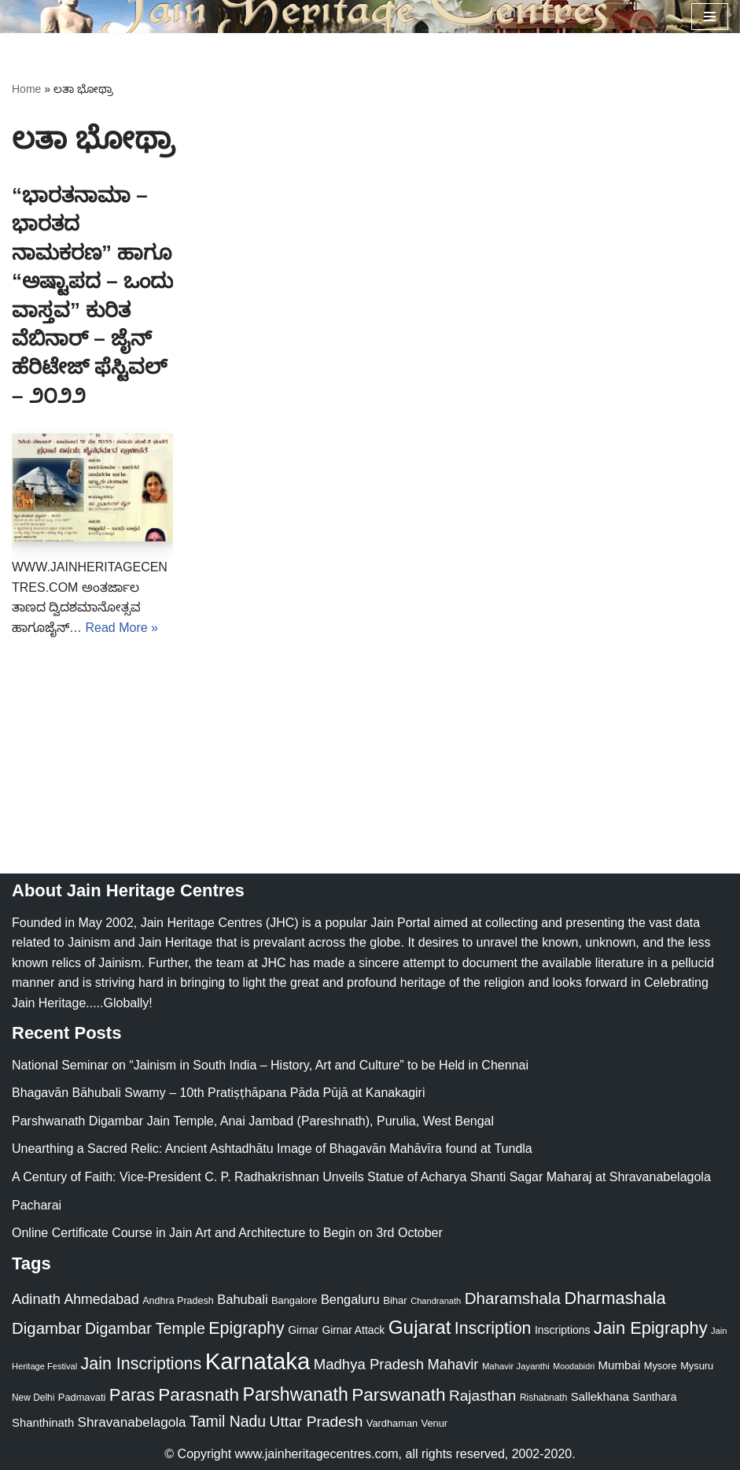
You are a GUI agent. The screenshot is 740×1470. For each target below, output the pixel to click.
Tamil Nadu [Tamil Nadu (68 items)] (228, 1421)
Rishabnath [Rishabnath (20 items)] (543, 1397)
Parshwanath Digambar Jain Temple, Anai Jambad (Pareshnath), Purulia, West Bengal (253, 1121)
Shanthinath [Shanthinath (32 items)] (43, 1422)
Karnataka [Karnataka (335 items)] (258, 1361)
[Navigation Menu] (709, 16)
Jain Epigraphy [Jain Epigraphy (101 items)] (651, 1328)
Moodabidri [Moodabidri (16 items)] (574, 1366)
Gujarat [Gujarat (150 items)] (419, 1327)
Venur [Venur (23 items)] (434, 1423)
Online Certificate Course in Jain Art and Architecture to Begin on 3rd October (227, 1232)
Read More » (121, 627)
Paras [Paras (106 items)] (132, 1395)
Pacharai (36, 1205)
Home (26, 89)
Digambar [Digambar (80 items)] (47, 1328)
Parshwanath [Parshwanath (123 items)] (295, 1394)
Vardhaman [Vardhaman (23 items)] (392, 1423)
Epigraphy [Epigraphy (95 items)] (246, 1328)
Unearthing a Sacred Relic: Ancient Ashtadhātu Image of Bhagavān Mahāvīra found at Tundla (272, 1148)
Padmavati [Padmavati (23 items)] (82, 1397)
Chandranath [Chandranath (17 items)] (435, 1301)
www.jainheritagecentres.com (317, 1454)
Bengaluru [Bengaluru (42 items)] (350, 1299)
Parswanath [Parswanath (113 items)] (398, 1395)
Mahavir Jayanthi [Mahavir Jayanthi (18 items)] (516, 1366)
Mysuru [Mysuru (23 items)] (696, 1366)
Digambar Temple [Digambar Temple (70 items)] (145, 1328)
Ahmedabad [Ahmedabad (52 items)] (101, 1299)
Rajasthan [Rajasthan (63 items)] (483, 1395)
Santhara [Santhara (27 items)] (654, 1397)
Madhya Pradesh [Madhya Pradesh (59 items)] (369, 1364)
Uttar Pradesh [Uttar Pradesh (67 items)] (316, 1421)
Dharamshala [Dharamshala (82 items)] (513, 1298)
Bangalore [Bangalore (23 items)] (294, 1300)
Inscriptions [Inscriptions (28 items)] (563, 1330)
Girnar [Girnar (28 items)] (303, 1330)
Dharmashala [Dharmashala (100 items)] (614, 1298)
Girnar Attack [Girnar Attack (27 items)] (353, 1330)
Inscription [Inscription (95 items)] (493, 1328)
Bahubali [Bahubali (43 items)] (242, 1299)
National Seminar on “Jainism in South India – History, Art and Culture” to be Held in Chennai (270, 1065)
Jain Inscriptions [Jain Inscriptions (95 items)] (141, 1363)
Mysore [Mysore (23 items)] (660, 1366)
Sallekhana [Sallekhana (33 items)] (600, 1396)
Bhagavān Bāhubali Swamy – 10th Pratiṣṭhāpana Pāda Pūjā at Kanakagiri (218, 1092)
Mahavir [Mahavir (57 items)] (452, 1364)
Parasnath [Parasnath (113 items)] (198, 1395)
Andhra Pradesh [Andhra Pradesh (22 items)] (177, 1300)
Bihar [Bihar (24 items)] (395, 1300)
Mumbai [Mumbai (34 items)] (619, 1365)
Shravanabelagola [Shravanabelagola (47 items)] (132, 1422)
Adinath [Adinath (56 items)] (36, 1299)
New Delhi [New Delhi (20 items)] (33, 1397)
